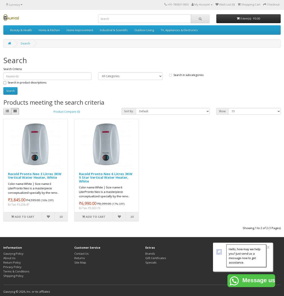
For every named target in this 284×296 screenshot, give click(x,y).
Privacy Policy (12, 267)
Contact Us (81, 254)
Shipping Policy (13, 276)
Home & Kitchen (49, 30)
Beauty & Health (21, 30)
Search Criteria (12, 69)
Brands (150, 254)
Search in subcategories (186, 75)
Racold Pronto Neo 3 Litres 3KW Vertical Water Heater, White (34, 176)
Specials (151, 262)
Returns (79, 258)
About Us (9, 258)
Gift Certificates (155, 258)
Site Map (80, 262)
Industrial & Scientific (114, 30)
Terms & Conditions (16, 271)
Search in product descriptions (24, 82)
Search (25, 43)
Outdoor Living (144, 30)
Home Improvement (80, 30)
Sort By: (129, 111)
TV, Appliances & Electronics (179, 30)
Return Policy (12, 262)
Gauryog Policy (13, 254)
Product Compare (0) (66, 112)
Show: (222, 111)
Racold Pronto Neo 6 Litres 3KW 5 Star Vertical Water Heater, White (105, 177)
